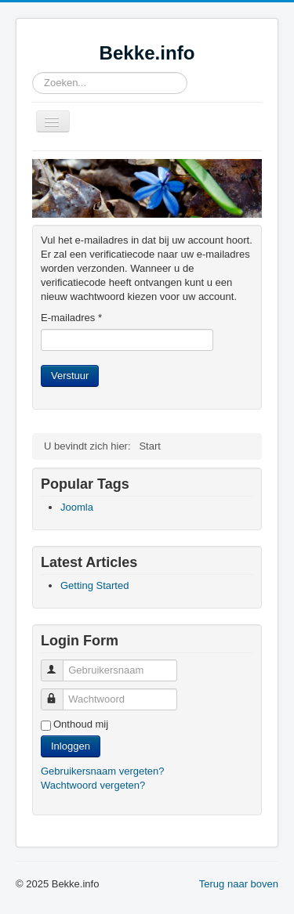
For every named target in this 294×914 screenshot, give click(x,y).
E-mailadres (71, 317)
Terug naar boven (238, 884)
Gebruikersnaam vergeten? (103, 771)
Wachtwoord (59, 692)
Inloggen (70, 746)
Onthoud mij (80, 724)
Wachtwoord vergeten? (93, 785)
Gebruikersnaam (59, 663)
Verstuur (70, 375)
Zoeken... (32, 72)
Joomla (76, 507)
